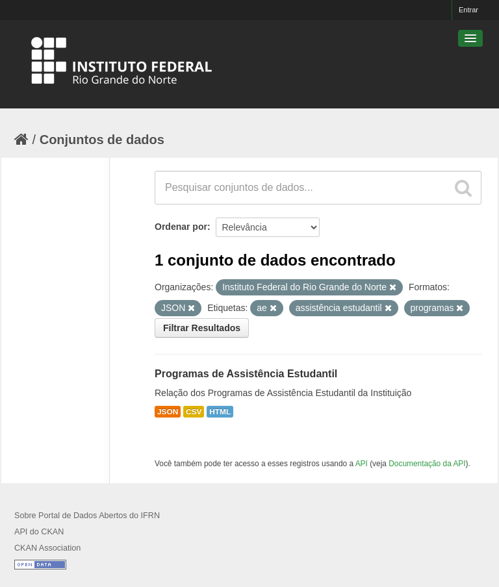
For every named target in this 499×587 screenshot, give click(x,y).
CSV (193, 411)
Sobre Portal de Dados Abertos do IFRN (87, 515)
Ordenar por (181, 226)
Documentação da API (427, 463)
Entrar (468, 10)
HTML (220, 411)
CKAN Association (47, 548)
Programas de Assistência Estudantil (246, 373)
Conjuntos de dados (102, 139)
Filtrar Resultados (201, 328)
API (361, 463)
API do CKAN (39, 531)
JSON (167, 411)
